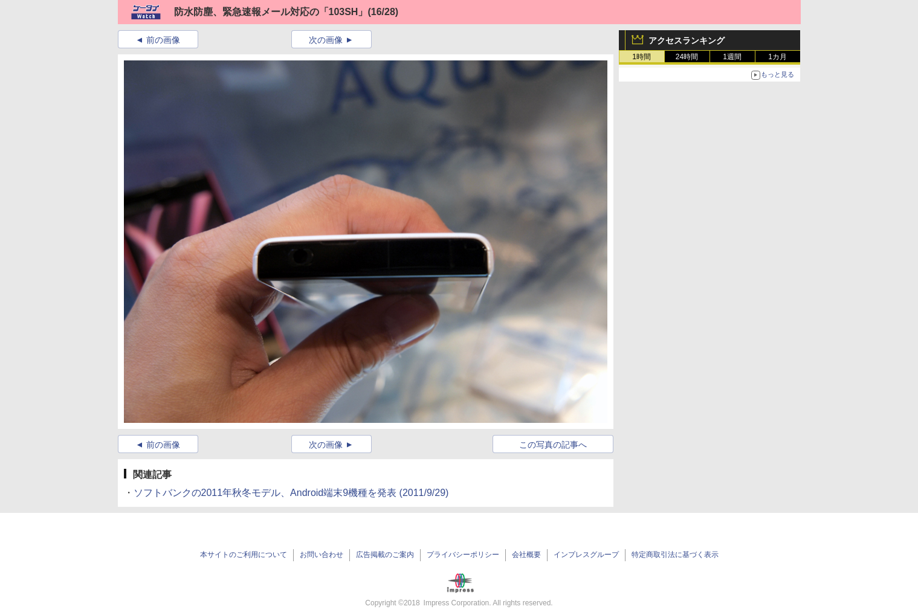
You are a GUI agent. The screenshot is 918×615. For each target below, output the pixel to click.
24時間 (687, 57)
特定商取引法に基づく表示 (675, 554)
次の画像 (326, 40)
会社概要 (526, 554)
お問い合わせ (321, 554)
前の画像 (163, 40)
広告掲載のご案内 (385, 554)
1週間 (732, 57)
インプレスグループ (586, 554)
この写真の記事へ (553, 444)
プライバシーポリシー (463, 554)
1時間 (641, 57)
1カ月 (777, 57)
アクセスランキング (686, 40)
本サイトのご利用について (243, 554)
